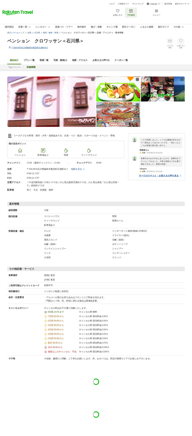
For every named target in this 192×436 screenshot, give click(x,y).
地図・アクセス (80, 60)
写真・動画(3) (60, 60)
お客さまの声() (101, 60)
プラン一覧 (29, 60)
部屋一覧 (44, 60)
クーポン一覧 (121, 60)
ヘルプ (112, 4)
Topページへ (14, 67)
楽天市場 (168, 4)
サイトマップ (138, 4)
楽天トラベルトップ (15, 33)
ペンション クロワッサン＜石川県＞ (45, 41)
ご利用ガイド (123, 4)
